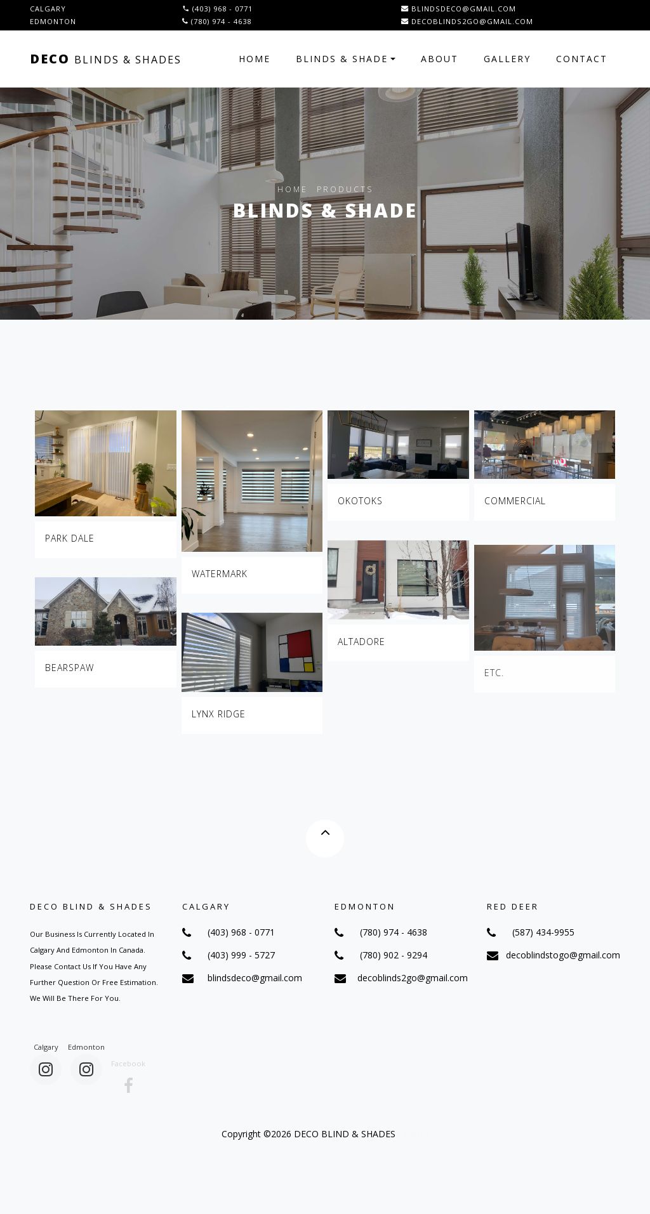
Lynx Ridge (219, 720)
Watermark (220, 574)
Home (254, 59)
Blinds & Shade (342, 59)
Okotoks (360, 501)
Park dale (70, 538)
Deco (106, 58)
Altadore (361, 650)
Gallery (507, 59)
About (439, 59)
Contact (581, 59)
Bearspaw (69, 673)
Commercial (515, 501)
